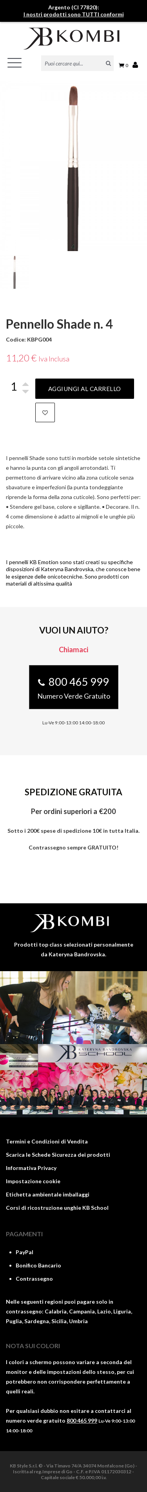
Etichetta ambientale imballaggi (47, 1194)
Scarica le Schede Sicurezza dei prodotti (58, 1154)
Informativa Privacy (31, 1168)
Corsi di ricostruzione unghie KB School (57, 1207)
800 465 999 (82, 1420)
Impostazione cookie (33, 1181)
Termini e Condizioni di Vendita (47, 1141)
